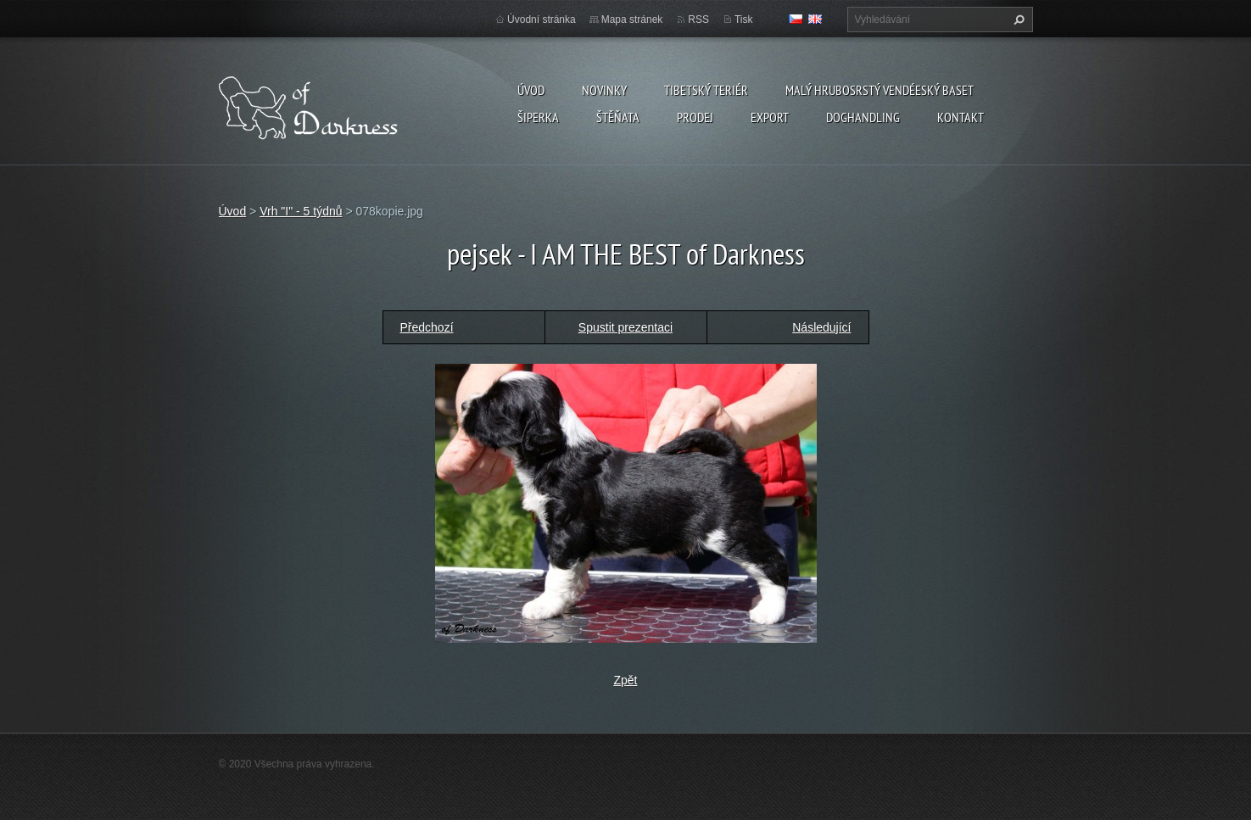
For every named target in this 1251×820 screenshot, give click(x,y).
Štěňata (617, 117)
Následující (821, 327)
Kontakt (960, 117)
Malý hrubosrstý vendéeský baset (879, 89)
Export (770, 117)
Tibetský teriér (706, 89)
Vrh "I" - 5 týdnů (301, 211)
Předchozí (427, 327)
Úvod (531, 89)
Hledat (1017, 19)
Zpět (625, 680)
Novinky (604, 89)
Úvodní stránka (541, 19)
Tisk (743, 19)
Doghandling (863, 117)
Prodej (695, 117)
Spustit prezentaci (625, 327)
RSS (698, 19)
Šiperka (538, 117)
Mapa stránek (632, 19)
